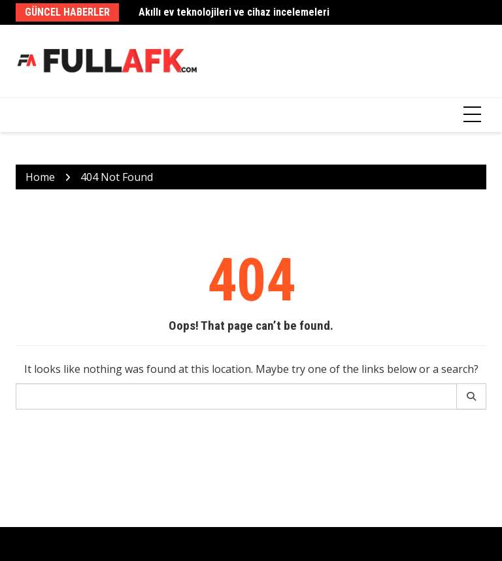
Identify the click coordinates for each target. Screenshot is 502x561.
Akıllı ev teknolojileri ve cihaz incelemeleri (234, 12)
